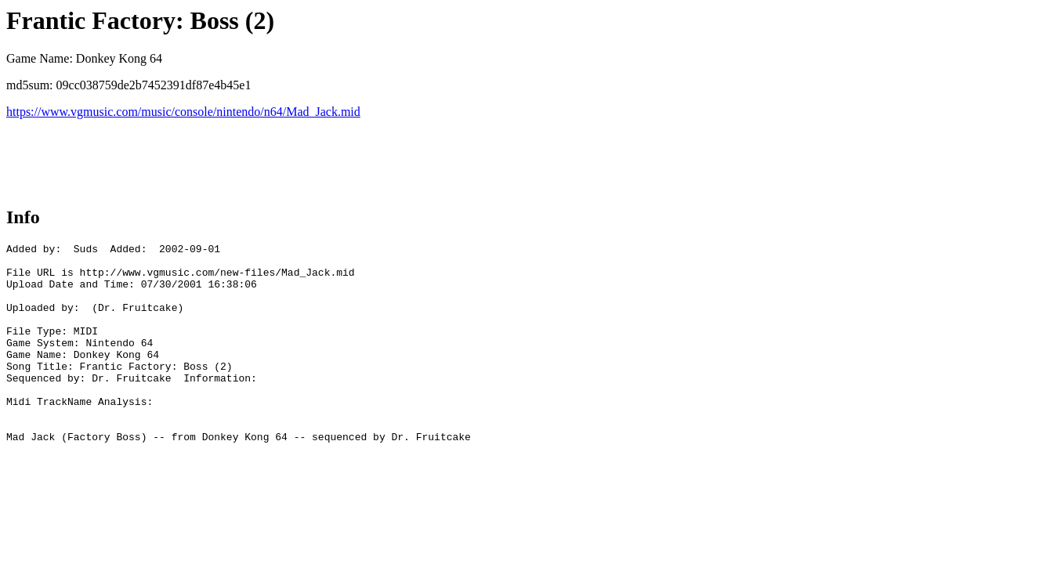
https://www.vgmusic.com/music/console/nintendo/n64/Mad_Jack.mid (183, 111)
